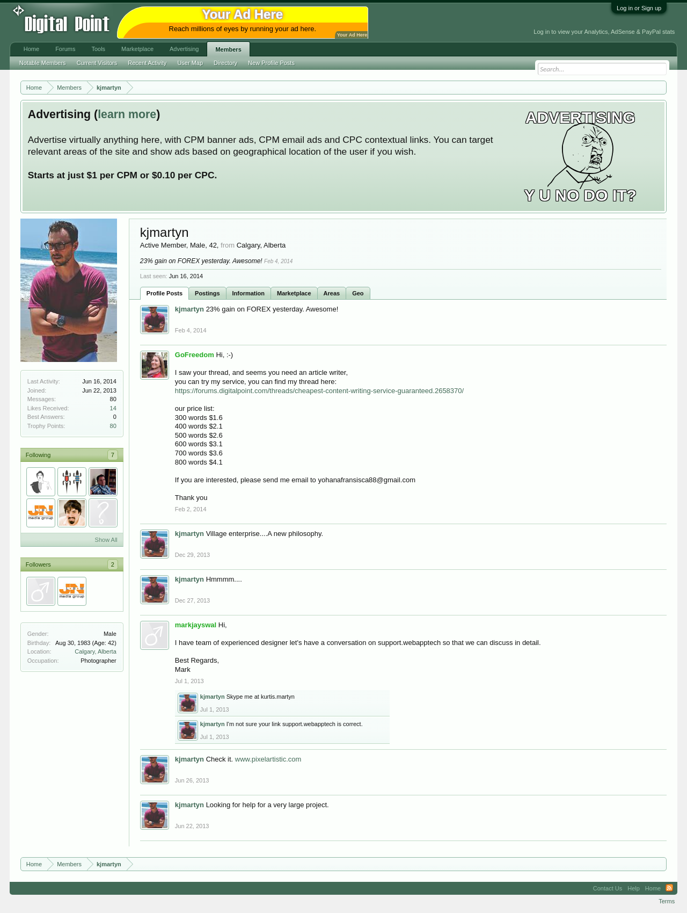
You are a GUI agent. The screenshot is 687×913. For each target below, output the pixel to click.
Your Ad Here (352, 35)
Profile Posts (164, 293)
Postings (207, 293)
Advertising (184, 49)
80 (113, 426)
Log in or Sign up (639, 8)
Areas (332, 293)
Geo (357, 293)
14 (113, 408)
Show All (106, 540)
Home (31, 49)
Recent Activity (147, 63)
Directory (225, 63)
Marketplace (294, 293)
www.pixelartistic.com (268, 759)
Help (633, 888)
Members (228, 49)
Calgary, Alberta (95, 651)
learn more (127, 114)
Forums (65, 49)
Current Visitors (97, 63)
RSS (669, 888)
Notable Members (42, 63)
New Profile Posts (271, 63)
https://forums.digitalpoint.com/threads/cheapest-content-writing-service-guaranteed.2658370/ (319, 391)
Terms (667, 901)
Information (248, 293)
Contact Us (607, 888)
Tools (98, 49)
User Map (190, 63)
